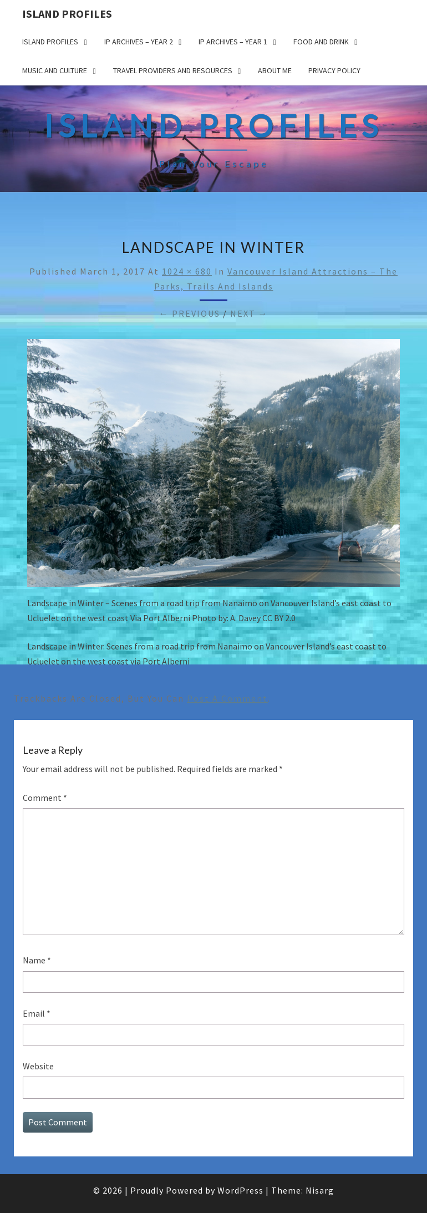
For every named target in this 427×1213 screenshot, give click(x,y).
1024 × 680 (187, 271)
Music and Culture (54, 70)
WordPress (240, 1190)
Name (37, 960)
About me (275, 70)
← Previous (189, 313)
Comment (45, 797)
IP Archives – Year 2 (138, 42)
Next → (249, 313)
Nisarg (320, 1190)
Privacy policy (334, 70)
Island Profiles (67, 14)
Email (36, 1013)
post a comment (227, 698)
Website (38, 1066)
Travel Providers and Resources (172, 70)
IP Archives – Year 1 (233, 42)
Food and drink (321, 42)
